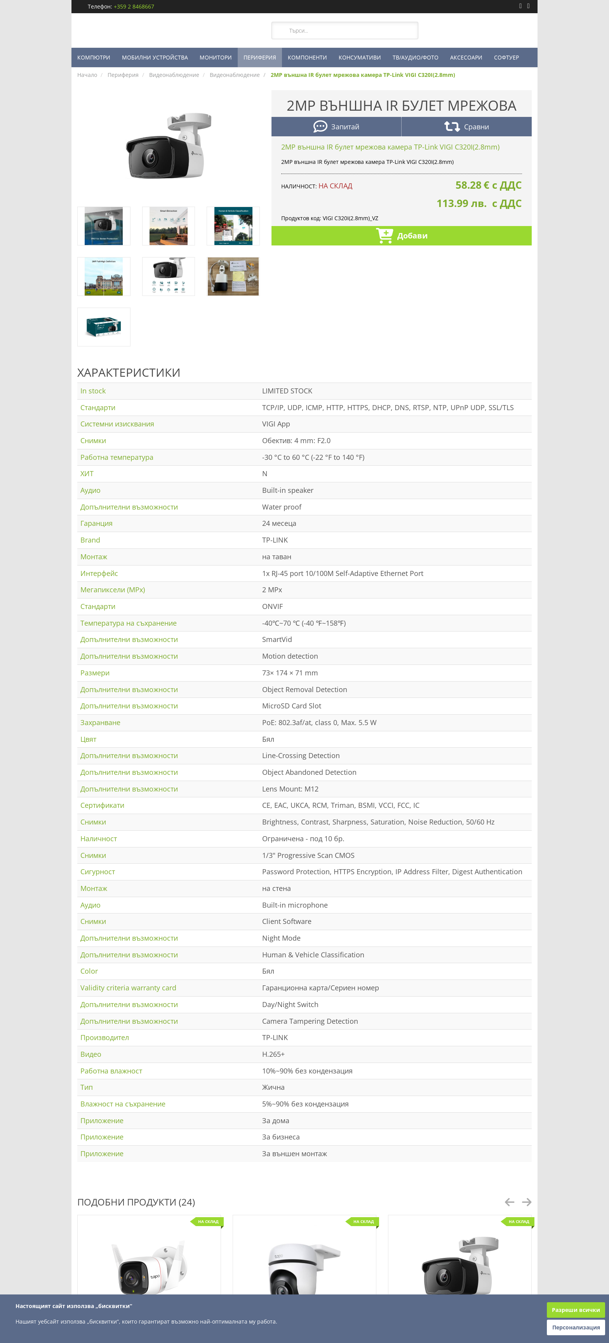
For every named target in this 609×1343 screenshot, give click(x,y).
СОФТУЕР (506, 57)
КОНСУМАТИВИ (360, 57)
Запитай (336, 128)
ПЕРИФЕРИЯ (260, 57)
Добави (402, 236)
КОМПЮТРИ (93, 57)
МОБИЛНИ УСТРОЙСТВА (155, 57)
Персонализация (576, 1327)
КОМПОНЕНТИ (307, 57)
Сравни (466, 128)
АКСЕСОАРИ (466, 57)
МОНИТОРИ (216, 57)
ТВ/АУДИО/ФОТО (415, 57)
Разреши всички (576, 1309)
